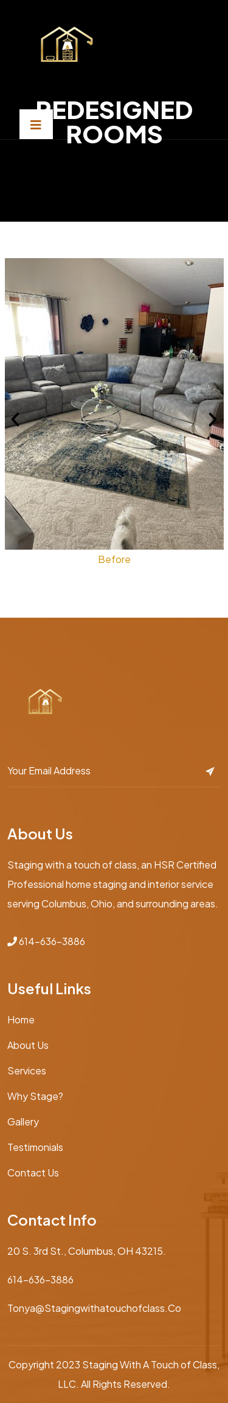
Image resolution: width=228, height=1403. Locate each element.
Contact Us (33, 1172)
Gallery (23, 1121)
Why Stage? (35, 1096)
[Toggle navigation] (36, 124)
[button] (15, 420)
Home (21, 1019)
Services (26, 1070)
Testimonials (35, 1147)
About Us (28, 1045)
